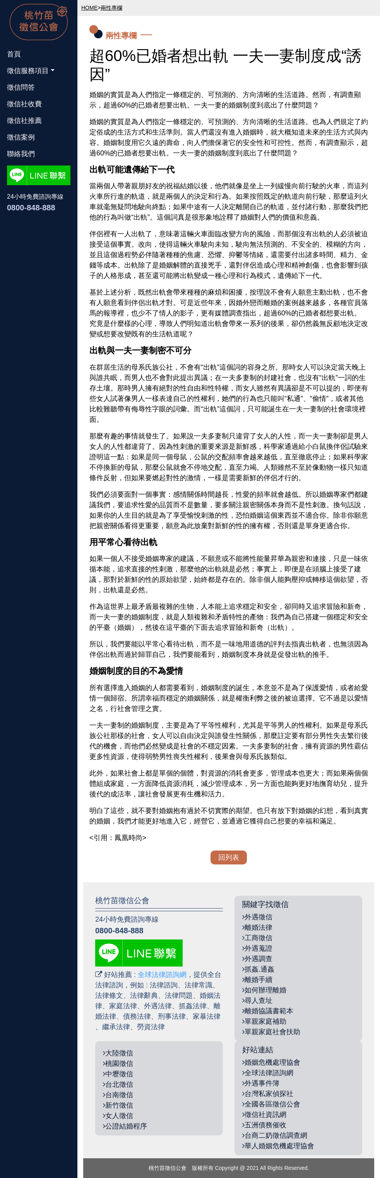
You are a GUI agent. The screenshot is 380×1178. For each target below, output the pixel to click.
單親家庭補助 (264, 1021)
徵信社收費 (24, 104)
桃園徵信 (118, 1063)
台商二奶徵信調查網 (274, 1135)
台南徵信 (118, 1095)
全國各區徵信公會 (271, 1104)
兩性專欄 (111, 8)
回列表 (228, 857)
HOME (89, 8)
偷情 (319, 398)
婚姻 (96, 95)
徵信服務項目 (28, 71)
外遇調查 (257, 959)
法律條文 (109, 995)
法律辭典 (144, 995)
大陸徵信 (118, 1053)
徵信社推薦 (24, 120)
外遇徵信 (257, 917)
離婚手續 (257, 980)
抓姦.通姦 (258, 969)
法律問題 (179, 995)
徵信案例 (21, 137)
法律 (179, 1016)
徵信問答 (21, 87)
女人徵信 (118, 1116)
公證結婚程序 (125, 1126)
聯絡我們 (21, 154)
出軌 (180, 105)
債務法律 (137, 1016)
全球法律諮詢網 (162, 975)
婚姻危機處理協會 (271, 1062)
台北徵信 (118, 1084)
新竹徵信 (118, 1105)
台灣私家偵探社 (267, 1094)
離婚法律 (257, 927)
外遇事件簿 (260, 1083)
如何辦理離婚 (264, 990)
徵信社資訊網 (264, 1114)
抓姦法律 (193, 1006)
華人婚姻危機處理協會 (278, 1146)
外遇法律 (158, 1006)
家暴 (200, 1016)
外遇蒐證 (257, 948)
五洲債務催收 (264, 1125)
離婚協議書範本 (267, 1011)
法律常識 (198, 985)
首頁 (14, 54)
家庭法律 (123, 1006)
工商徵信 (257, 938)
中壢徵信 (118, 1074)
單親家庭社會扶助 (271, 1032)
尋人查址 (257, 1000)
